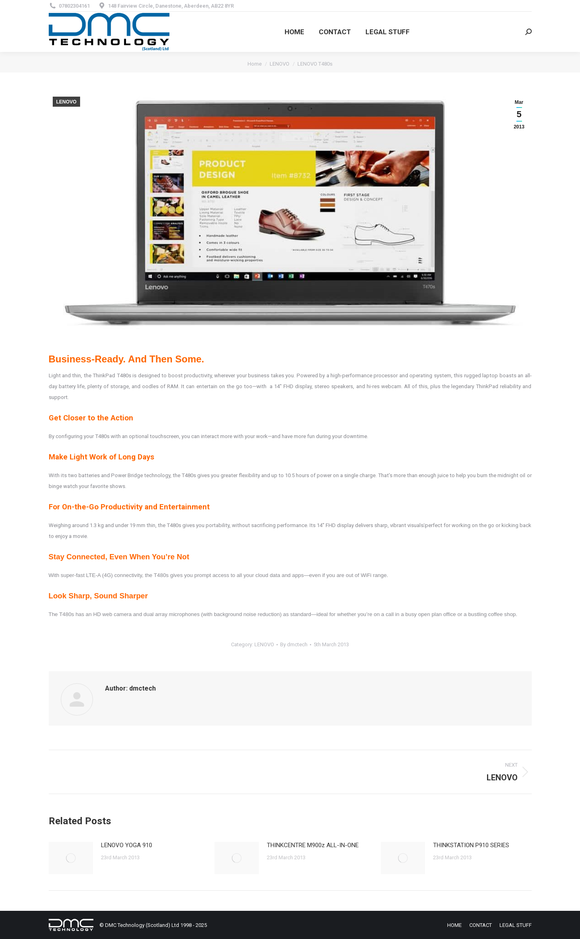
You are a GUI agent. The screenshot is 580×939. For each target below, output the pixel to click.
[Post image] (71, 858)
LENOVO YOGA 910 (126, 845)
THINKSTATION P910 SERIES (471, 845)
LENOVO (66, 102)
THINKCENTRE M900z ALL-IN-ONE (313, 845)
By (294, 644)
